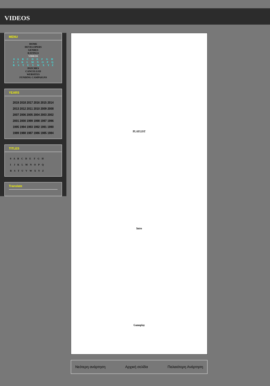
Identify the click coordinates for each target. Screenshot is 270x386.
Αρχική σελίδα (136, 367)
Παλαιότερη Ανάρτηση (185, 367)
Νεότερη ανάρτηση (90, 367)
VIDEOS (17, 18)
